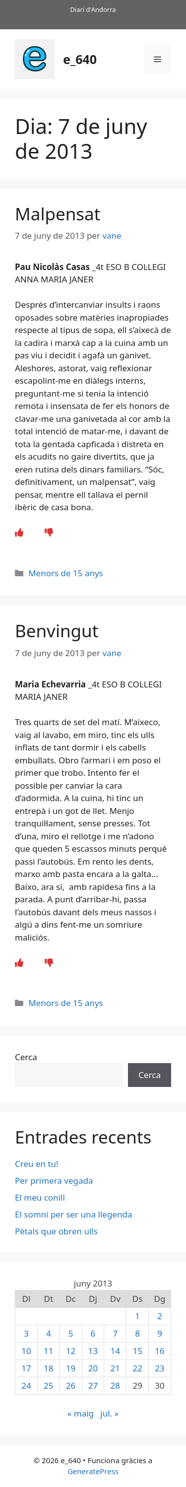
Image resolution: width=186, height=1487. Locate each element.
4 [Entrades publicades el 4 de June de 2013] (48, 1333)
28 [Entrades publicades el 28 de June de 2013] (115, 1385)
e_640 (80, 59)
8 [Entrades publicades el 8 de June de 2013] (137, 1333)
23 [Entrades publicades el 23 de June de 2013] (159, 1368)
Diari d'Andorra (93, 9)
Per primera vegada (54, 1180)
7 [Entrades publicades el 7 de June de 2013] (115, 1333)
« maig (80, 1413)
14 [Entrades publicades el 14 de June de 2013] (115, 1350)
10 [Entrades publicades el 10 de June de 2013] (26, 1350)
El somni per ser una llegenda (73, 1214)
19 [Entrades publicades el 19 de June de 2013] (70, 1368)
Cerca (26, 1057)
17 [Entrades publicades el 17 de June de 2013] (26, 1368)
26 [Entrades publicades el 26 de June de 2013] (70, 1385)
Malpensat (57, 213)
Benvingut (56, 630)
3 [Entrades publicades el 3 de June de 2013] (26, 1333)
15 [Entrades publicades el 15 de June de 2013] (137, 1350)
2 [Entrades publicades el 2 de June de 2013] (159, 1316)
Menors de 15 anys (65, 573)
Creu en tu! (37, 1163)
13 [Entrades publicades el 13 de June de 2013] (93, 1350)
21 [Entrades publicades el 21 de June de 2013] (115, 1368)
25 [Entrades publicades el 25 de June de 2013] (48, 1385)
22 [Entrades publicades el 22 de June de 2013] (137, 1368)
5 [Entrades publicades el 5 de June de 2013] (70, 1333)
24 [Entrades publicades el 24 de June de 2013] (26, 1385)
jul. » (109, 1413)
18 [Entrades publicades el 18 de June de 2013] (48, 1368)
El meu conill (40, 1197)
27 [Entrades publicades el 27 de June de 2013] (93, 1385)
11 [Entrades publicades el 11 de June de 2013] (48, 1350)
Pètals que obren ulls (56, 1231)
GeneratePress (93, 1471)
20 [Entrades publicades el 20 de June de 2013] (93, 1368)
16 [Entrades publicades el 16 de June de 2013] (159, 1350)
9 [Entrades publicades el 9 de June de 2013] (159, 1333)
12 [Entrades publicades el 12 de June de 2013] (70, 1350)
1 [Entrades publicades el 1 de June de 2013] (137, 1316)
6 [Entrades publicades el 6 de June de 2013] (93, 1333)
